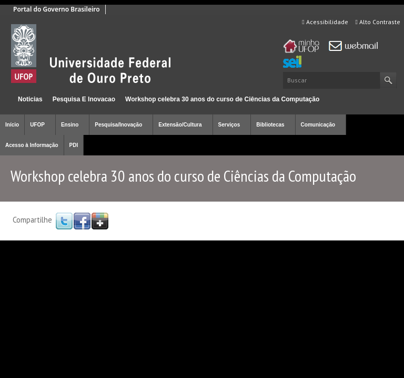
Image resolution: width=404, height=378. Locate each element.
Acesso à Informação (31, 145)
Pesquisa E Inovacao (84, 99)
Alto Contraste (378, 22)
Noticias (30, 99)
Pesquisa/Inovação (118, 125)
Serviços (229, 125)
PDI (73, 145)
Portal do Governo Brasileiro (56, 9)
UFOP (37, 125)
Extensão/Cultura (179, 125)
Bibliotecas (270, 125)
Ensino (69, 125)
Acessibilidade (325, 22)
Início (4, 98)
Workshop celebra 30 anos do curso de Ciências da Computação (222, 99)
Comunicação (318, 125)
